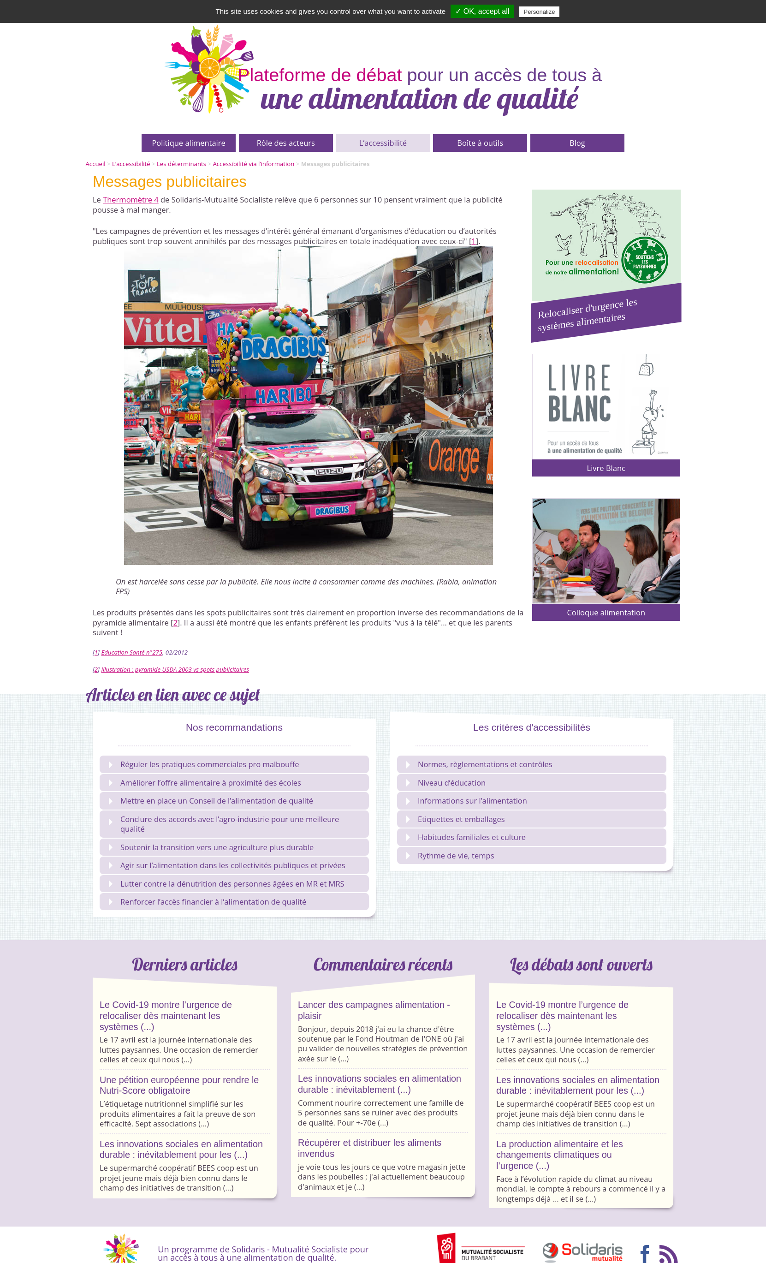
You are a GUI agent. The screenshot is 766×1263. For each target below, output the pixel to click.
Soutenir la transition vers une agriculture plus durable (211, 847)
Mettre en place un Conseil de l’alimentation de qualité (211, 800)
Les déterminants (181, 164)
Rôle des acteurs (286, 142)
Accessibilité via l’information (253, 164)
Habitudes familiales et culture (466, 837)
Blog (577, 142)
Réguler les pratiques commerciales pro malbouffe (204, 764)
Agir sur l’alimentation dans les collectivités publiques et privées (227, 865)
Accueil (96, 164)
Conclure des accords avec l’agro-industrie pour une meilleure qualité (224, 824)
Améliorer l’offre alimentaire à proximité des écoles (205, 782)
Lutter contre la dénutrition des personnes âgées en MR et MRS (226, 883)
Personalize (539, 11)
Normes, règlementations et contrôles (479, 764)
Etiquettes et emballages (455, 819)
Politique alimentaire (188, 142)
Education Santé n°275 (131, 652)
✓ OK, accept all (482, 11)
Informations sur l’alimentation (466, 800)
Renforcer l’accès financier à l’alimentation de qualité (207, 901)
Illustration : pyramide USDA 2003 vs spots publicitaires (175, 669)
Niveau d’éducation (446, 782)
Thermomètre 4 (131, 199)
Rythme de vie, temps (450, 855)
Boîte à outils (480, 142)
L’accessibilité (383, 142)
